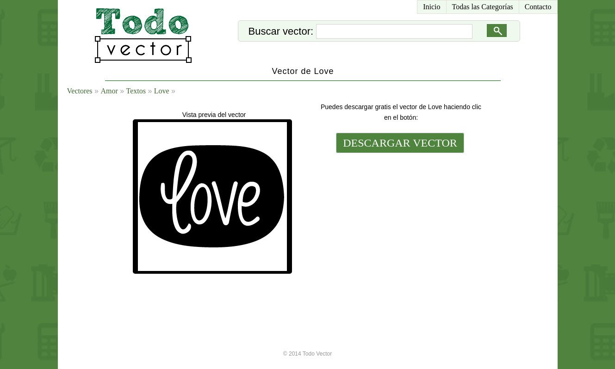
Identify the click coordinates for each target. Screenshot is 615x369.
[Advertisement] (399, 218)
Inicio (431, 7)
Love (161, 91)
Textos (136, 91)
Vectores (80, 91)
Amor (109, 91)
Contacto (538, 7)
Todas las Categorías (482, 7)
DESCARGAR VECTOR (400, 143)
